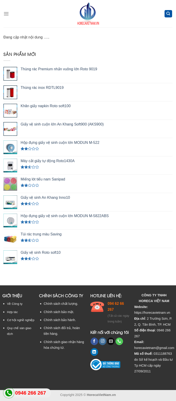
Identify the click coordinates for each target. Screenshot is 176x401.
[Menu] (6, 13)
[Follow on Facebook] (94, 341)
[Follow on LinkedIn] (94, 352)
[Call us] (119, 341)
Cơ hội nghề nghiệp (20, 320)
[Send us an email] (111, 341)
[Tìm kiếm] (168, 14)
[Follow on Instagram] (102, 341)
